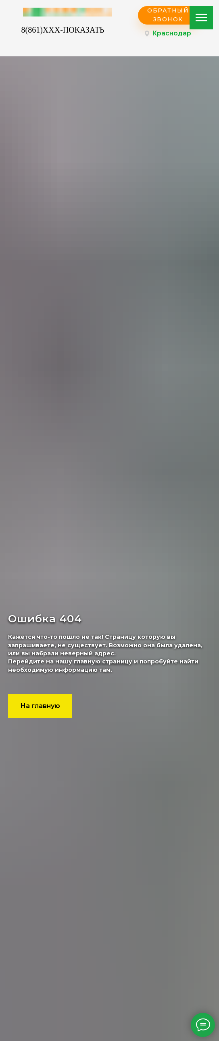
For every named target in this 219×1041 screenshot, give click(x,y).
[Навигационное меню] (201, 18)
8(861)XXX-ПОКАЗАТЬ (62, 29)
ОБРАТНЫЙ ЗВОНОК (168, 15)
